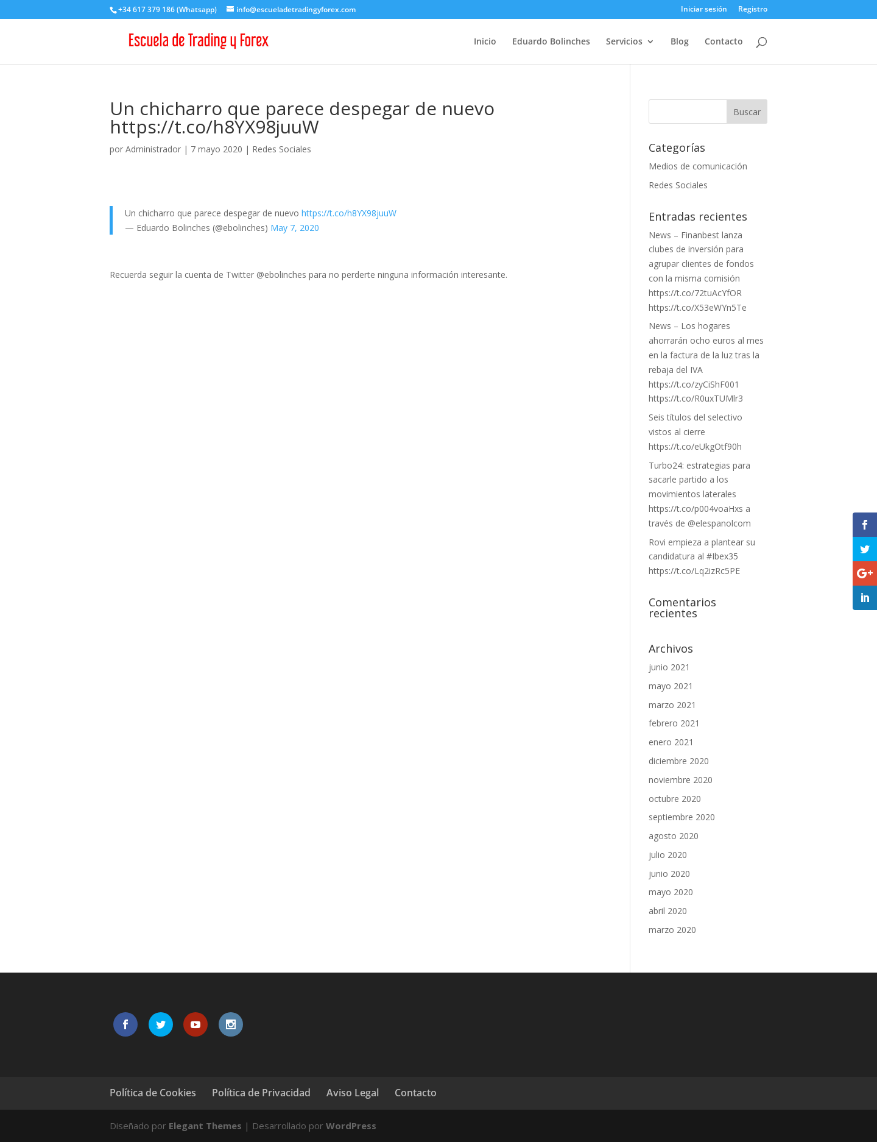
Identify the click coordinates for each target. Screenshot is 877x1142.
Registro (752, 9)
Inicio (485, 42)
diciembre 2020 (679, 761)
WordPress (351, 1125)
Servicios (624, 42)
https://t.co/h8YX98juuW (348, 213)
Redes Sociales (281, 149)
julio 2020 (668, 854)
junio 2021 (669, 667)
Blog (680, 42)
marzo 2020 (672, 929)
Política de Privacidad (261, 1092)
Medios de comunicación (698, 166)
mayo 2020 (671, 892)
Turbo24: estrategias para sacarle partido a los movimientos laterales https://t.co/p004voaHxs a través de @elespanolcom (700, 494)
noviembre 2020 (681, 780)
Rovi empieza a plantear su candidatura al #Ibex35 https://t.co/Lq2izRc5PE (702, 556)
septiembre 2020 (682, 817)
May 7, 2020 (294, 227)
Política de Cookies (153, 1092)
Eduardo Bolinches (551, 42)
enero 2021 (671, 742)
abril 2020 (668, 911)
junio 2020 (669, 873)
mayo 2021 (671, 686)
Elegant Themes (205, 1125)
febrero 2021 (674, 723)
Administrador (153, 149)
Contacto (724, 42)
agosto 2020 (674, 836)
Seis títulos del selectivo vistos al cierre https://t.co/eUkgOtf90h (695, 431)
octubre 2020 (675, 798)
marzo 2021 (672, 705)
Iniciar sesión (704, 9)
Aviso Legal (352, 1092)
